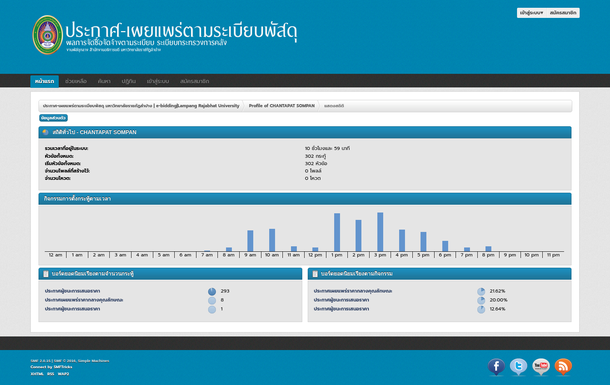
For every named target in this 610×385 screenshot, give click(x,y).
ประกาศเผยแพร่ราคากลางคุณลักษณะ (84, 299)
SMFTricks (63, 367)
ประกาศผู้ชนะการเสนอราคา (72, 290)
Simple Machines (93, 361)
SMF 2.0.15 (40, 361)
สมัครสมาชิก (563, 12)
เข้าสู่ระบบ (531, 12)
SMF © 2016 (64, 361)
